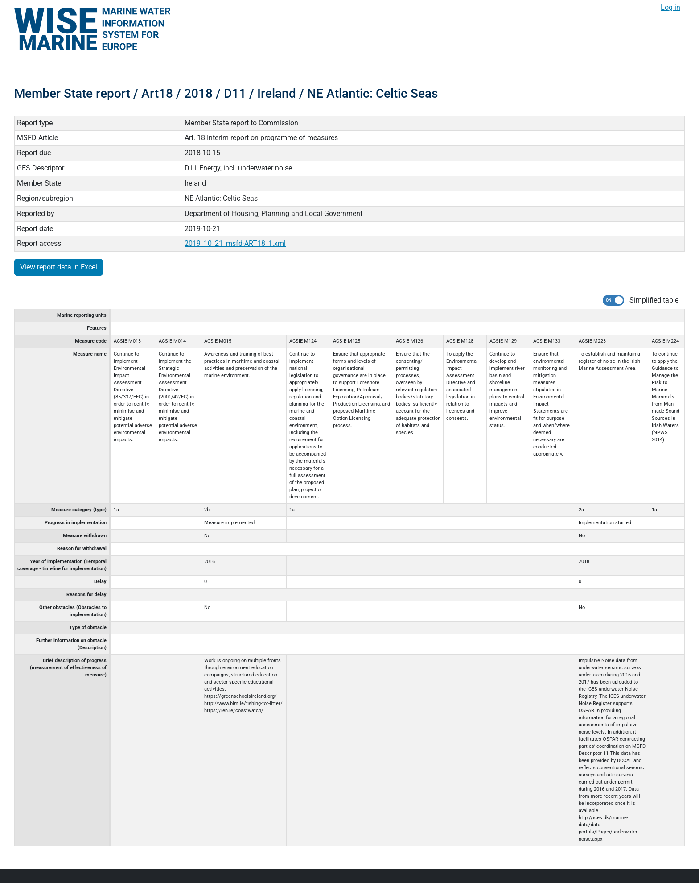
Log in (670, 7)
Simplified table (653, 300)
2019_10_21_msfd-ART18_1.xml (235, 243)
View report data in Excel (58, 267)
